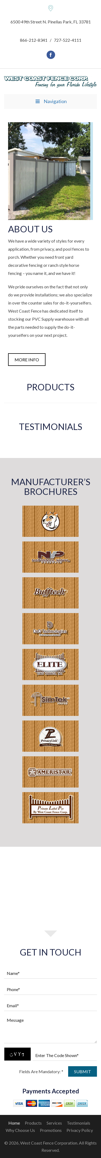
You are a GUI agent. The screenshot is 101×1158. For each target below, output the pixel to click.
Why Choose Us (20, 1130)
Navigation (50, 101)
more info (27, 359)
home (14, 1122)
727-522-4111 (67, 40)
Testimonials (78, 1122)
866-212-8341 (33, 40)
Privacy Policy (80, 1130)
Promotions (51, 1130)
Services (54, 1122)
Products (33, 1122)
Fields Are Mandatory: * (41, 1071)
